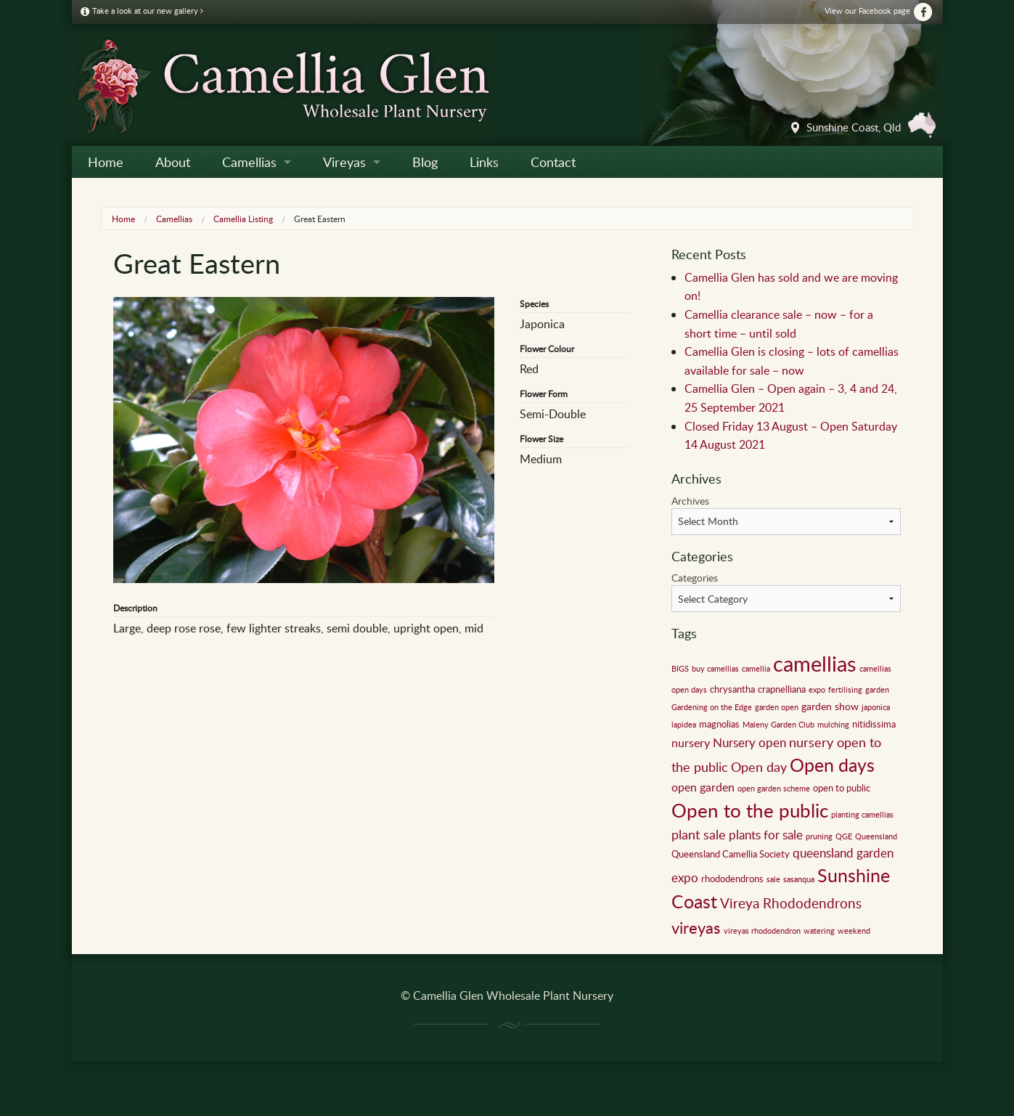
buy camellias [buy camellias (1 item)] (715, 669)
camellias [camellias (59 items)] (814, 662)
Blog (425, 162)
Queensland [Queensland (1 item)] (876, 836)
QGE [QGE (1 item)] (843, 836)
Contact (553, 162)
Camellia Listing (243, 218)
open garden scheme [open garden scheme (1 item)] (773, 788)
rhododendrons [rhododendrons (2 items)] (732, 878)
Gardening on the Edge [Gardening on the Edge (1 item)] (711, 707)
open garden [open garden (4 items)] (703, 787)
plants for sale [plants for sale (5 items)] (766, 834)
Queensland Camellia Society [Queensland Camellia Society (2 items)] (730, 853)
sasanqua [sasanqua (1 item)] (798, 879)
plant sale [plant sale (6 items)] (698, 834)
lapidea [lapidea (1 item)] (683, 725)
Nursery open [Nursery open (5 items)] (749, 742)
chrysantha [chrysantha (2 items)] (732, 689)
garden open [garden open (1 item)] (776, 707)
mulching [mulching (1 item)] (833, 725)
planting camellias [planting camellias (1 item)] (862, 815)
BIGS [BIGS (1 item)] (680, 669)
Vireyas (344, 162)
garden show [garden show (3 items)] (830, 705)
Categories (694, 578)
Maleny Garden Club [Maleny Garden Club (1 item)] (778, 725)
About (172, 162)
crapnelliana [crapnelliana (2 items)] (782, 689)
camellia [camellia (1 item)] (756, 669)
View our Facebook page (879, 10)
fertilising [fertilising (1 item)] (845, 690)
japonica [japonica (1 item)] (876, 707)
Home (105, 162)
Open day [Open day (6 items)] (759, 766)
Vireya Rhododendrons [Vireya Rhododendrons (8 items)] (791, 903)
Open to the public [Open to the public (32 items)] (749, 810)
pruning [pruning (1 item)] (819, 836)
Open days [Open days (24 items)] (832, 765)
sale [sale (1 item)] (773, 879)
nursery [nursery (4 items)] (690, 743)
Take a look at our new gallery (142, 10)
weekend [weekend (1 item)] (854, 931)
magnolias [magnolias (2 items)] (719, 723)
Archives (690, 501)
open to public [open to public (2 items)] (841, 787)
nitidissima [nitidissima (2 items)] (874, 723)
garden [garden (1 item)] (877, 690)
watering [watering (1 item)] (819, 931)
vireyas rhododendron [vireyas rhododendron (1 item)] (762, 931)
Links (484, 162)
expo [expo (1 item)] (817, 690)
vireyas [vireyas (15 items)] (696, 927)
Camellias (249, 162)
